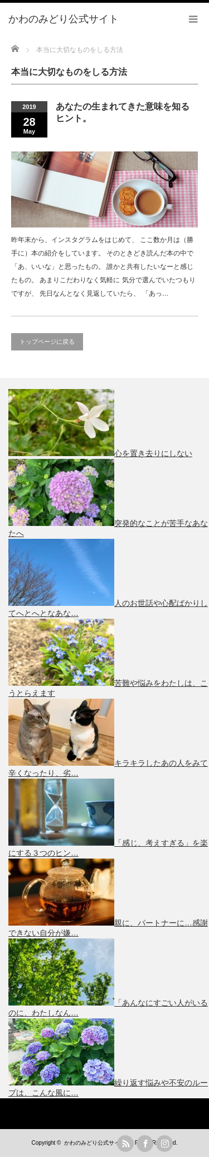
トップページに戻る (47, 341)
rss (125, 1143)
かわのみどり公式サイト (94, 1143)
